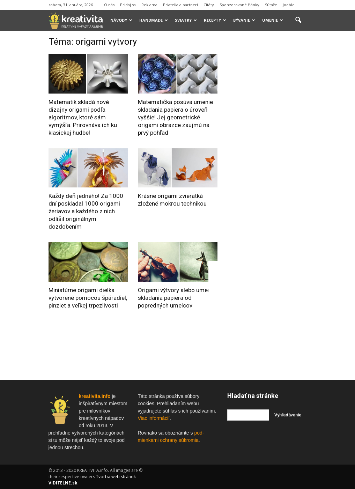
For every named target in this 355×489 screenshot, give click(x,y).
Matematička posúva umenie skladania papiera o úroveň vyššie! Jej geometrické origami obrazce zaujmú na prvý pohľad (175, 117)
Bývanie (244, 20)
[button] (298, 20)
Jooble (289, 4)
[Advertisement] (279, 141)
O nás (109, 4)
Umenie (272, 20)
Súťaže (271, 4)
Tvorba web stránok (116, 477)
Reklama (149, 4)
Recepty (215, 20)
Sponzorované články (239, 4)
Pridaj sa (128, 4)
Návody (121, 20)
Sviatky (186, 20)
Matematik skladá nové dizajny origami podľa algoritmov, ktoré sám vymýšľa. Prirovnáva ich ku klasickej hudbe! (83, 117)
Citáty (209, 4)
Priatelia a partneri (180, 4)
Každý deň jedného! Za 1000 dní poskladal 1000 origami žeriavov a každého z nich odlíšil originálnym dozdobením (86, 211)
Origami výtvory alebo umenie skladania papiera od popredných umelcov (176, 298)
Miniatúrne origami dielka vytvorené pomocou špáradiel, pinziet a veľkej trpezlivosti (88, 298)
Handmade (153, 20)
